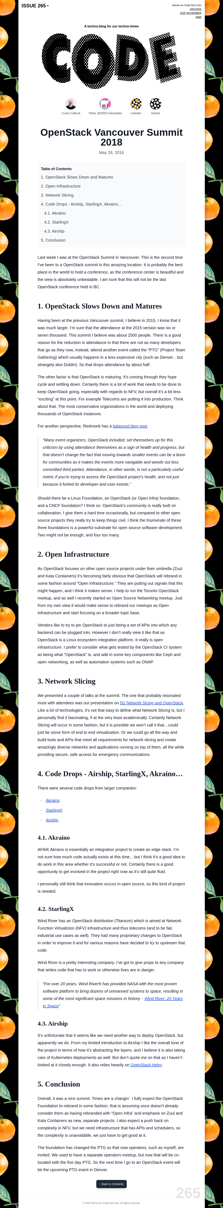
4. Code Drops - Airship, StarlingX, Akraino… (81, 204)
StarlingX (54, 810)
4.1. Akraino (55, 213)
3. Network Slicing (57, 195)
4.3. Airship (54, 231)
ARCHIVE (196, 9)
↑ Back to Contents (112, 1184)
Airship (52, 820)
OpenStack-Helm (146, 1065)
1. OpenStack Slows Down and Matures (77, 177)
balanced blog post (130, 426)
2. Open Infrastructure (61, 186)
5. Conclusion (53, 240)
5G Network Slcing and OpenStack (151, 703)
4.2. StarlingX (56, 222)
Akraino (53, 800)
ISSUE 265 (35, 5)
